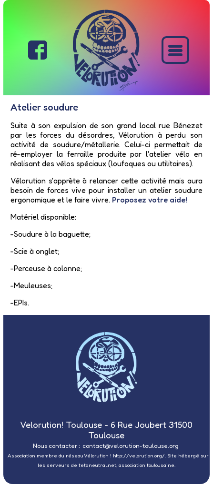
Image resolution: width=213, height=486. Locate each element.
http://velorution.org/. (139, 456)
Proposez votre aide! (149, 199)
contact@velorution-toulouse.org (130, 445)
